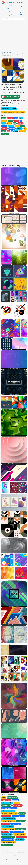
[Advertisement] (14, 36)
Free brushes (10, 12)
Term (14, 852)
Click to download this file (10, 96)
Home (3, 52)
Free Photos (19, 3)
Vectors (8, 52)
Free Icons (21, 9)
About (24, 852)
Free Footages (19, 6)
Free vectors (10, 3)
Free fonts (9, 6)
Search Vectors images (9, 19)
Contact (14, 855)
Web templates (11, 9)
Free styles (20, 12)
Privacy (19, 852)
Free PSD (19, 15)
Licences (9, 852)
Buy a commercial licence (9, 108)
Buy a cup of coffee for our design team (13, 112)
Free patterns (10, 15)
